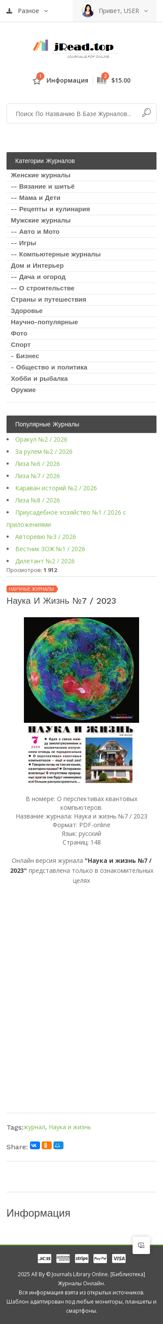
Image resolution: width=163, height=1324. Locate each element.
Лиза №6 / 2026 (37, 463)
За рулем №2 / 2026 (44, 451)
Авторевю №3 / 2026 (45, 536)
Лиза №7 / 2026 (37, 476)
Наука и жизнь (70, 1127)
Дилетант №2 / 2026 (45, 561)
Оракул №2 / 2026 (41, 439)
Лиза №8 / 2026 (37, 500)
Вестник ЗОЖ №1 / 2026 (50, 549)
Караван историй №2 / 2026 (56, 488)
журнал (34, 1127)
